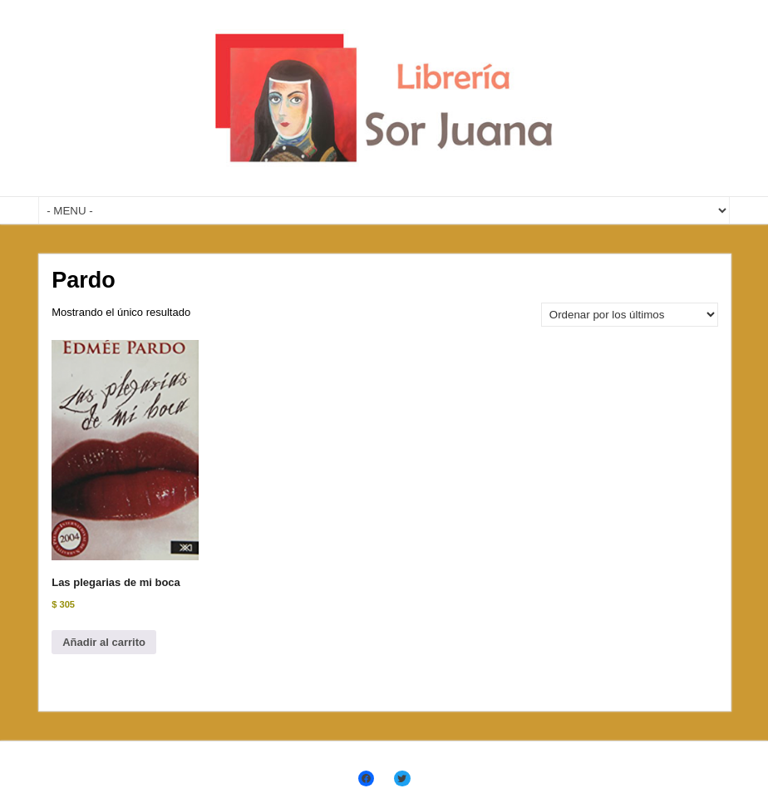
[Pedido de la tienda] (629, 315)
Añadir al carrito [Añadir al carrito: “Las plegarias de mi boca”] (103, 642)
